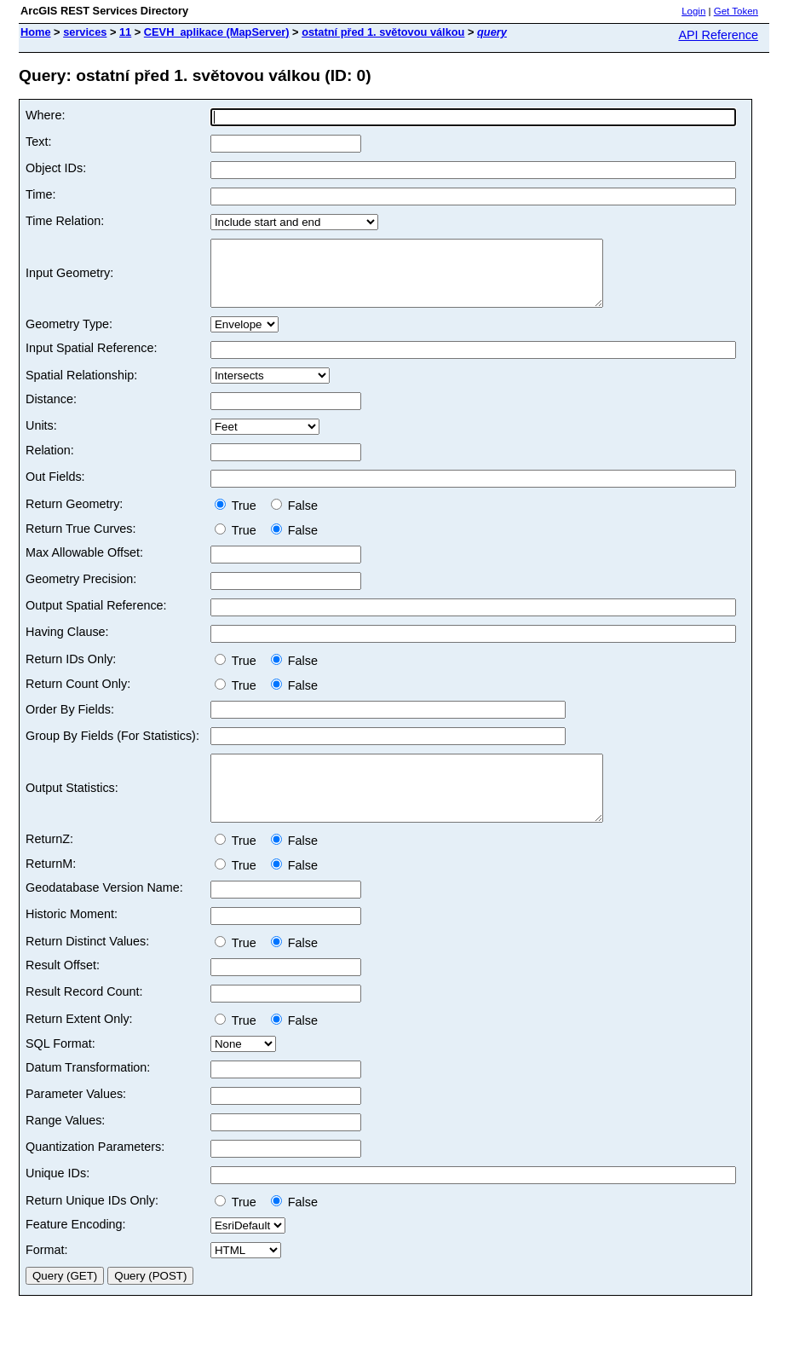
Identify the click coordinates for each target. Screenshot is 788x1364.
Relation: (50, 463)
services (84, 32)
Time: (40, 194)
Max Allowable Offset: (84, 565)
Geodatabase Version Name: (104, 913)
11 (125, 32)
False (294, 518)
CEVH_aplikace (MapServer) (217, 32)
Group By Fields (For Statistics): (112, 748)
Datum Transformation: (88, 1093)
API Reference (718, 35)
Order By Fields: (70, 722)
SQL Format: (60, 1069)
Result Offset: (63, 990)
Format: (47, 1275)
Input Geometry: (69, 279)
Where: (45, 115)
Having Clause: (67, 644)
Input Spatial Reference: (91, 360)
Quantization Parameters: (95, 1172)
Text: (38, 141)
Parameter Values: (76, 1119)
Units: (41, 438)
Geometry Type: (69, 337)
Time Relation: (65, 221)
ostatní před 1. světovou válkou (383, 32)
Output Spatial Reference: (96, 618)
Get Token (736, 11)
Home (35, 32)
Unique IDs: (57, 1198)
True (239, 518)
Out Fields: (55, 489)
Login (693, 11)
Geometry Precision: (81, 591)
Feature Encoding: (76, 1250)
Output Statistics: (72, 807)
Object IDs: (56, 168)
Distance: (51, 412)
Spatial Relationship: (81, 388)
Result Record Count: (84, 1017)
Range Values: (65, 1146)
